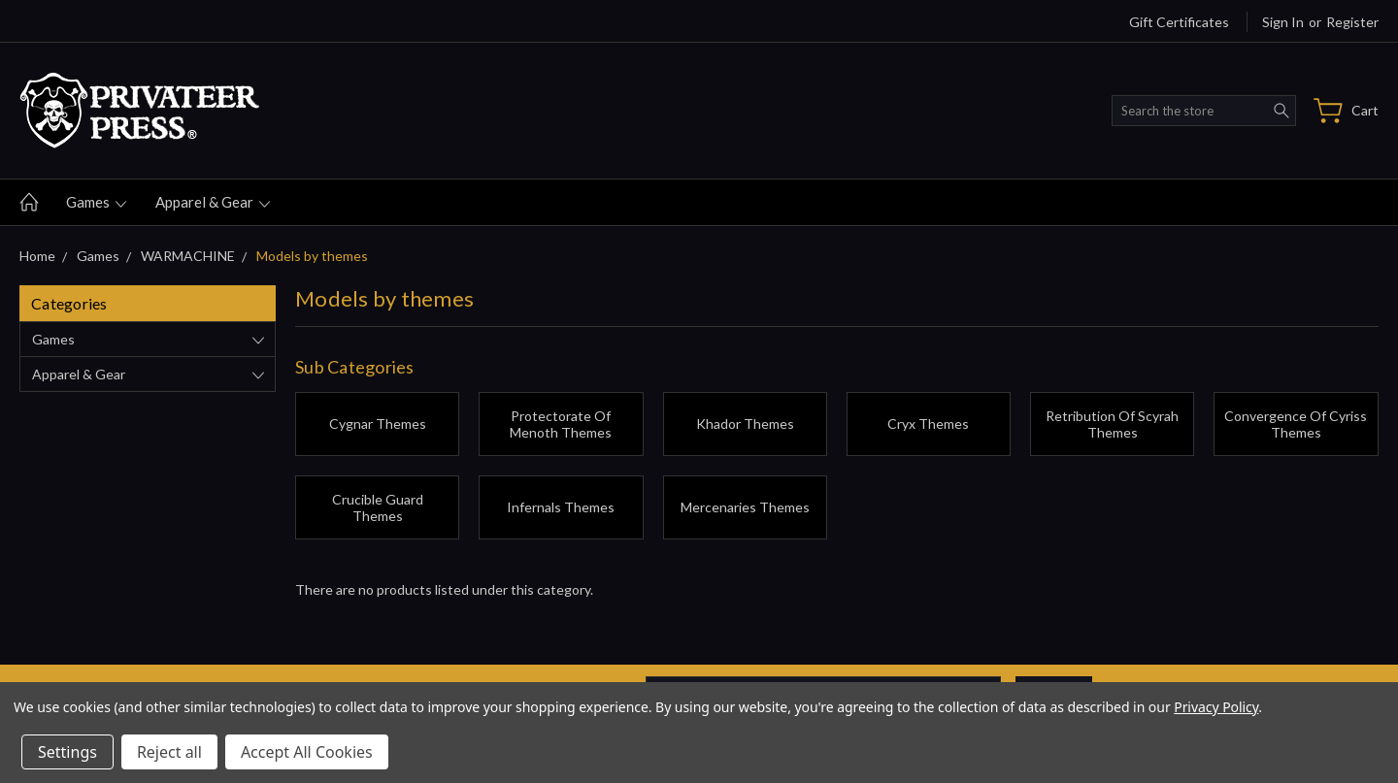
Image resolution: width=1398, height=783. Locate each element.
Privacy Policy (1216, 707)
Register (1352, 22)
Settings (67, 752)
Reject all (169, 752)
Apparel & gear (212, 202)
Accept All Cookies (307, 752)
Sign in (1283, 22)
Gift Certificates (1179, 22)
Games (96, 202)
